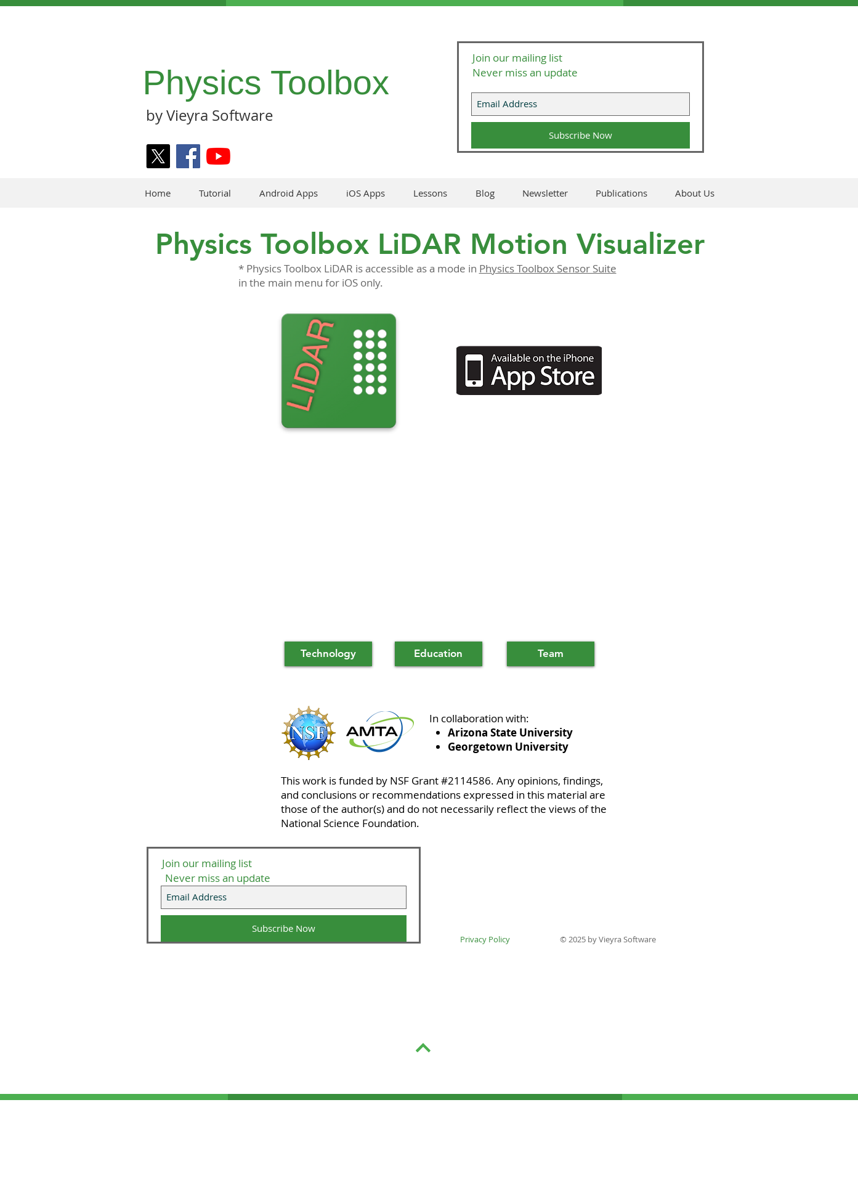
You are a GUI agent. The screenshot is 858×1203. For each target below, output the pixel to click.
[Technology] (328, 654)
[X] (158, 156)
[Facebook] (188, 156)
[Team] (550, 654)
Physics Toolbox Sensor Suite (548, 268)
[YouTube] (218, 156)
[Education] (438, 654)
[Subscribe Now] (580, 135)
